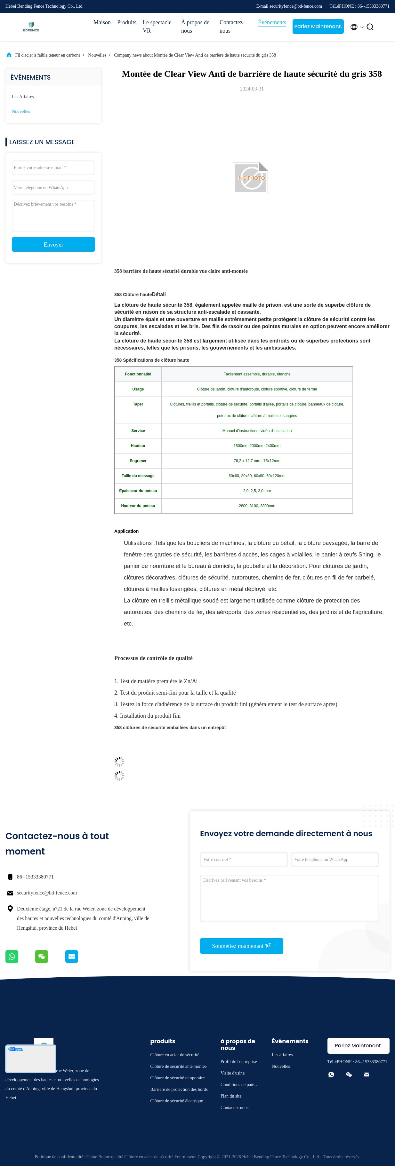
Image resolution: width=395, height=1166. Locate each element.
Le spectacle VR (157, 26)
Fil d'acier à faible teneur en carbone (48, 55)
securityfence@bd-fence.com (47, 892)
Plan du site (231, 1096)
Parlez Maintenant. (318, 26)
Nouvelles (97, 55)
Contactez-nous (232, 26)
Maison (102, 22)
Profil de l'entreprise (239, 1061)
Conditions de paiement (239, 1085)
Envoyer (53, 244)
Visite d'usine (233, 1073)
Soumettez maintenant (241, 945)
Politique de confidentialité (59, 1156)
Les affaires (23, 96)
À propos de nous (195, 26)
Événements (272, 22)
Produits (126, 22)
